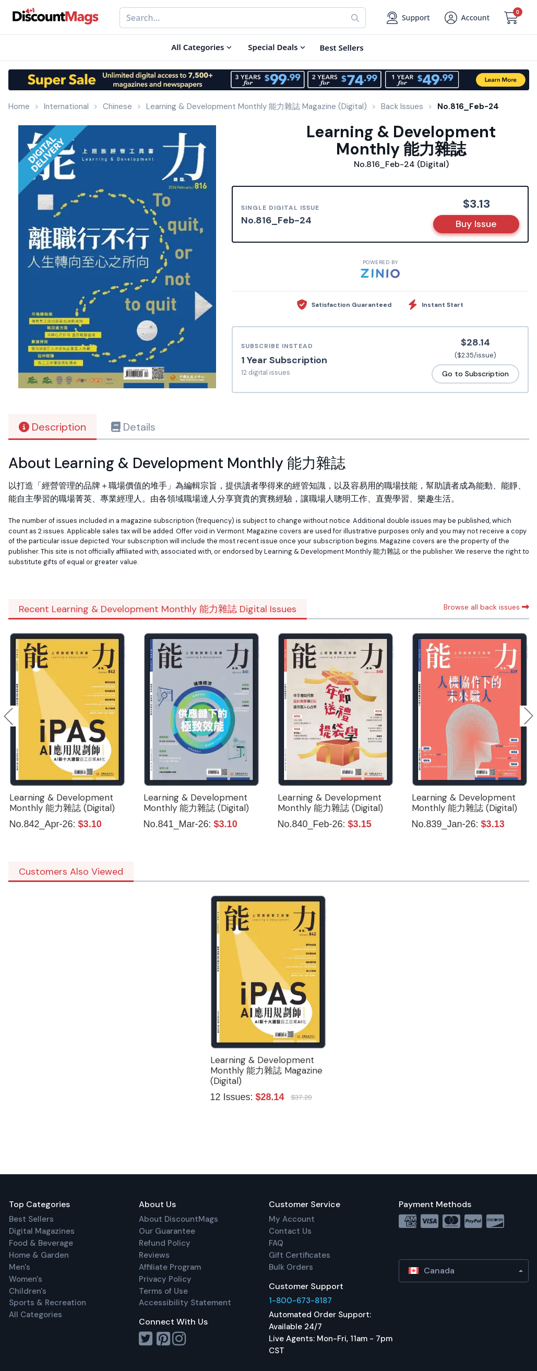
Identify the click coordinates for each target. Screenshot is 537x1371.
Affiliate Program (170, 1267)
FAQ (276, 1243)
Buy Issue (476, 224)
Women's (25, 1279)
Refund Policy (164, 1243)
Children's (27, 1291)
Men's (19, 1267)
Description (52, 427)
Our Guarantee (167, 1231)
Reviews (154, 1255)
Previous (9, 716)
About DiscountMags (178, 1219)
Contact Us (290, 1231)
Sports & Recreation (47, 1302)
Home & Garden (39, 1255)
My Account (292, 1219)
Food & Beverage (41, 1243)
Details (133, 427)
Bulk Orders (291, 1267)
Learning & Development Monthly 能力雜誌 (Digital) (62, 803)
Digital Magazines (42, 1231)
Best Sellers (31, 1219)
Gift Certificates (299, 1255)
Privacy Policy (165, 1279)
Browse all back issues (486, 607)
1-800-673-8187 (300, 1300)
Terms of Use (163, 1291)
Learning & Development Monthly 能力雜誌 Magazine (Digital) (266, 1070)
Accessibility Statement (185, 1302)
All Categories (35, 1314)
